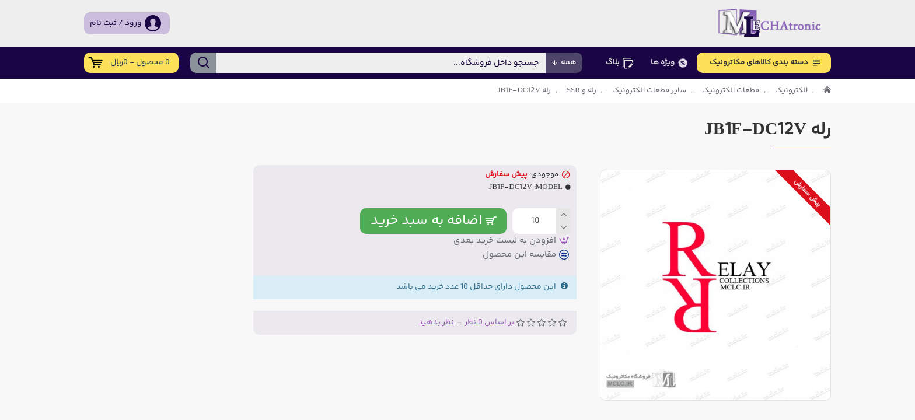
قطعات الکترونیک (730, 90)
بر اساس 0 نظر (489, 323)
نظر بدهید (436, 323)
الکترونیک (791, 90)
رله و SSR (581, 90)
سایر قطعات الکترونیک (649, 90)
